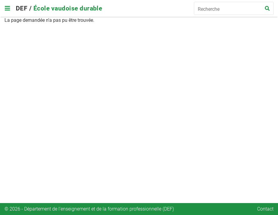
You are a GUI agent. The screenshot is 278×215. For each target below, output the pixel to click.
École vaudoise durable (67, 8)
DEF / (24, 8)
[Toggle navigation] (7, 8)
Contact (265, 209)
